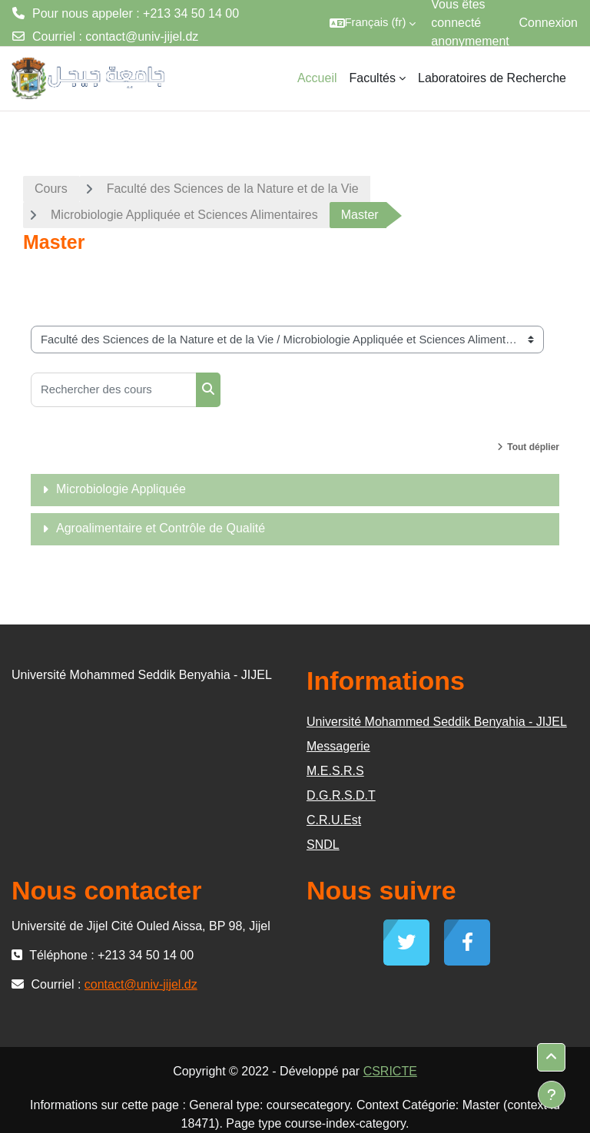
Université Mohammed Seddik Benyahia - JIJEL (437, 721)
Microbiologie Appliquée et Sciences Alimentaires (184, 214)
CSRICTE (390, 1071)
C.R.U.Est (334, 820)
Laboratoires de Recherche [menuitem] (492, 77)
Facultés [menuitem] (373, 77)
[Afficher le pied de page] (551, 1094)
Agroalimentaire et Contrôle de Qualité (160, 528)
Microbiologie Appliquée (121, 488)
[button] (373, 23)
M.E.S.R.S (335, 770)
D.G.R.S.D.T (341, 795)
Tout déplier (533, 447)
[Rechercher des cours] (114, 390)
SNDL (323, 844)
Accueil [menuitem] (317, 77)
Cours (51, 188)
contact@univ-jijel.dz (141, 36)
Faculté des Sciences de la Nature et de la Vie (233, 188)
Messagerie (338, 746)
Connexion (548, 22)
